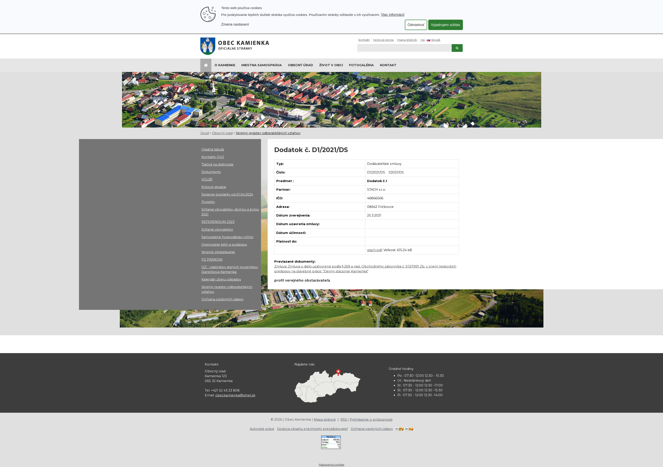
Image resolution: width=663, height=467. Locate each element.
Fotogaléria (361, 65)
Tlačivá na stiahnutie (217, 164)
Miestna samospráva (261, 65)
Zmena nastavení (235, 24)
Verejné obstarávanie (218, 252)
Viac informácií (393, 15)
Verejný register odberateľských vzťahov (268, 133)
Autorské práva (262, 429)
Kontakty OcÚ (212, 157)
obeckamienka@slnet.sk (235, 395)
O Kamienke (224, 65)
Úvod (204, 133)
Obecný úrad (300, 65)
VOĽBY (207, 179)
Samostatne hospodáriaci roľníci (227, 237)
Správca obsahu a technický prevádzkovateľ (312, 429)
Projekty (208, 202)
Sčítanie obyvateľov (217, 230)
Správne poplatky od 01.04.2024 (227, 194)
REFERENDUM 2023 (218, 222)
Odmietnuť (416, 25)
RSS (423, 39)
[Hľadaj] (404, 48)
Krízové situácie (213, 187)
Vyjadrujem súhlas (445, 25)
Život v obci (331, 65)
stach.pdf (374, 250)
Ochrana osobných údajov (222, 299)
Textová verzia (383, 39)
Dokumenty (211, 172)
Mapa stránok (407, 39)
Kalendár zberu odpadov (221, 279)
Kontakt (364, 39)
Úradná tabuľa (212, 149)
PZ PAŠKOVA (211, 260)
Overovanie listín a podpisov (224, 245)
